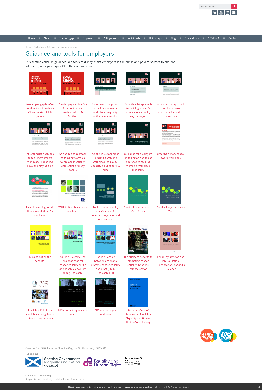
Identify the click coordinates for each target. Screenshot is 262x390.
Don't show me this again (179, 386)
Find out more (159, 386)
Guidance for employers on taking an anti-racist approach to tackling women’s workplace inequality (138, 162)
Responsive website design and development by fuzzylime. (55, 379)
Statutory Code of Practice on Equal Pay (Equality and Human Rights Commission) (138, 316)
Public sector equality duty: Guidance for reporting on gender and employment (105, 213)
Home (28, 46)
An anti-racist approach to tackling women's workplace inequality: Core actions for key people (72, 162)
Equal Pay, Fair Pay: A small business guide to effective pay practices (40, 314)
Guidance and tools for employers (62, 46)
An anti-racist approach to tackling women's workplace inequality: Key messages (138, 110)
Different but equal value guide (73, 312)
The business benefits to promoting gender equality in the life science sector (138, 263)
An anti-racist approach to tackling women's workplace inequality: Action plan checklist (105, 110)
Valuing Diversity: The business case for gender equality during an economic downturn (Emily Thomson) (72, 265)
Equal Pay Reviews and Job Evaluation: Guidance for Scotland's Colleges (171, 263)
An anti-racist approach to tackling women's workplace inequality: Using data (170, 110)
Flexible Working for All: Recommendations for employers (40, 211)
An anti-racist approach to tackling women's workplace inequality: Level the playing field (40, 160)
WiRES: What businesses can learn (72, 209)
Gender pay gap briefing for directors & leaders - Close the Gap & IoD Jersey (40, 110)
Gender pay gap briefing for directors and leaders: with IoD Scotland (73, 110)
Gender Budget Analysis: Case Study (138, 209)
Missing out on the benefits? (40, 259)
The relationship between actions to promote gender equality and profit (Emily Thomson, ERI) (105, 265)
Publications (38, 46)
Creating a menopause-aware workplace (170, 156)
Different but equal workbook (105, 312)
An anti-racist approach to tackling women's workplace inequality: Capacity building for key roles (105, 162)
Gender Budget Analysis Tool (171, 209)
